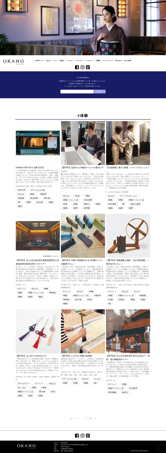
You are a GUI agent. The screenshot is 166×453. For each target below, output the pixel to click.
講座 (41, 396)
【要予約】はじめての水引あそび (38, 345)
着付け (87, 204)
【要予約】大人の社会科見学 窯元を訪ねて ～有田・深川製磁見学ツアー (128, 345)
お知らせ (48, 60)
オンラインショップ (108, 60)
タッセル (22, 388)
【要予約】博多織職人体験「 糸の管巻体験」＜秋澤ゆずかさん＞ (128, 251)
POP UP (22, 190)
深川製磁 (112, 392)
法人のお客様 (127, 60)
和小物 (47, 198)
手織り (122, 300)
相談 (76, 204)
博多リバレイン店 (71, 200)
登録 (99, 92)
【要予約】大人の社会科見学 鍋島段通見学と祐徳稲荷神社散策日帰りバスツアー (38, 250)
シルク (137, 291)
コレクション (69, 60)
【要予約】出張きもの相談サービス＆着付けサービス (83, 157)
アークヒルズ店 (38, 190)
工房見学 (133, 388)
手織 (90, 300)
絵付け (125, 392)
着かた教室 (135, 204)
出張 (78, 196)
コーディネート (79, 60)
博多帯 (43, 194)
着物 (51, 202)
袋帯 (76, 208)
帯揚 (76, 383)
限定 (20, 206)
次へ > (92, 418)
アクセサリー (24, 383)
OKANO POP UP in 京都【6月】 (38, 154)
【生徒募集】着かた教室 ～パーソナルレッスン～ (128, 157)
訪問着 (87, 208)
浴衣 (65, 204)
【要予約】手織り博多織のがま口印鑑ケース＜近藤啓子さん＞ (83, 251)
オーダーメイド (90, 60)
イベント (55, 60)
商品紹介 (62, 60)
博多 (32, 194)
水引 (53, 392)
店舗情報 (98, 60)
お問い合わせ (118, 60)
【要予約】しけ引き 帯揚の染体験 (83, 342)
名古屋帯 (34, 198)
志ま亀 (40, 202)
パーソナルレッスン (129, 196)
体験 (46, 289)
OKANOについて (39, 60)
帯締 (29, 202)
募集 (111, 200)
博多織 (21, 198)
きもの (21, 194)
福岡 (65, 208)
